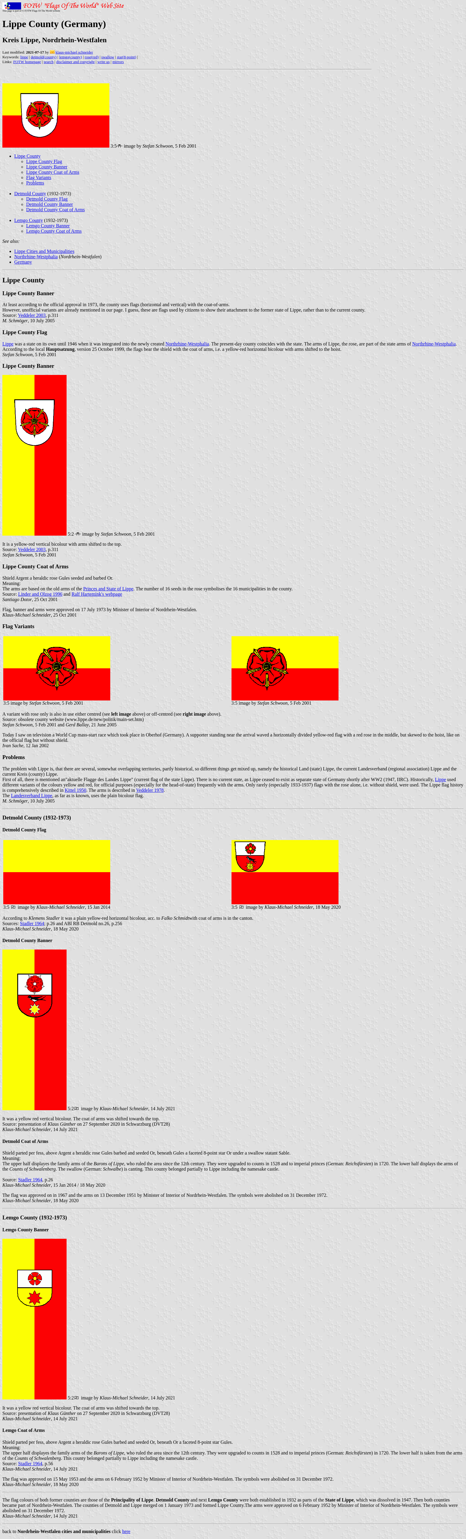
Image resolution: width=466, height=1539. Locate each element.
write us (103, 62)
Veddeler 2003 (32, 315)
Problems (35, 182)
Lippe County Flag (44, 161)
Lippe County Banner (46, 166)
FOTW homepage (27, 62)
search (48, 62)
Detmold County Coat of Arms (55, 209)
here (126, 1531)
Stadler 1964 (32, 923)
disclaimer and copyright (75, 62)
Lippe (7, 343)
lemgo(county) (70, 57)
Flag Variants (38, 177)
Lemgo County (28, 220)
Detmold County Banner (49, 204)
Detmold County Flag (47, 198)
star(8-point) (126, 57)
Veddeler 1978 (150, 790)
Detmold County (30, 193)
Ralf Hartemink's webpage (97, 594)
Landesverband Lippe (31, 795)
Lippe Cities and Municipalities (44, 251)
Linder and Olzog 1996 (40, 594)
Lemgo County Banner (48, 225)
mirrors (118, 62)
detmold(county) (43, 57)
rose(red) (92, 57)
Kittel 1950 (75, 790)
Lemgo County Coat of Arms (54, 231)
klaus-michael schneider (74, 52)
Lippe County (27, 156)
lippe (24, 57)
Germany (23, 262)
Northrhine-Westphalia (36, 256)
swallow (107, 57)
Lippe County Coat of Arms (52, 172)
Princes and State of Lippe (108, 588)
